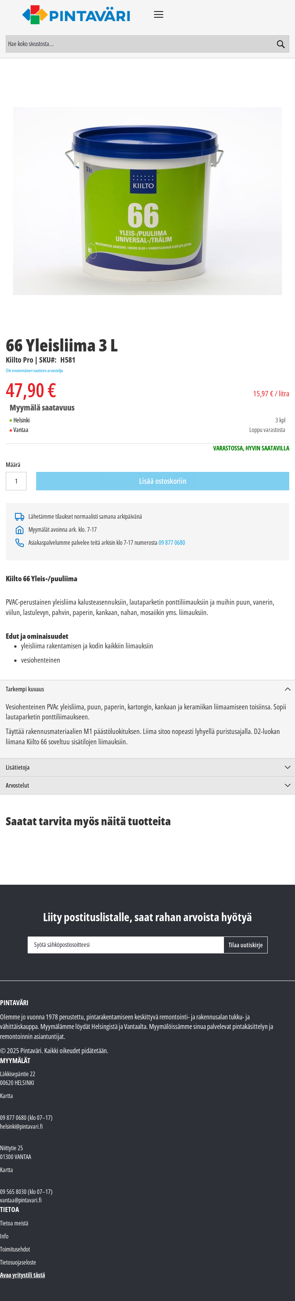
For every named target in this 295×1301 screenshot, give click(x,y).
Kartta (6, 1096)
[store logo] (77, 14)
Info (4, 1236)
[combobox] (147, 44)
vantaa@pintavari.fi (20, 1200)
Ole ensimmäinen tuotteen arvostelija (34, 370)
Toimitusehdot (15, 1249)
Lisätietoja (18, 767)
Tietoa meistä (14, 1223)
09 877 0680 (172, 542)
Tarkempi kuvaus (25, 689)
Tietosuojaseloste (18, 1262)
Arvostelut (17, 785)
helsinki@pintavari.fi (21, 1126)
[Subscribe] (246, 945)
